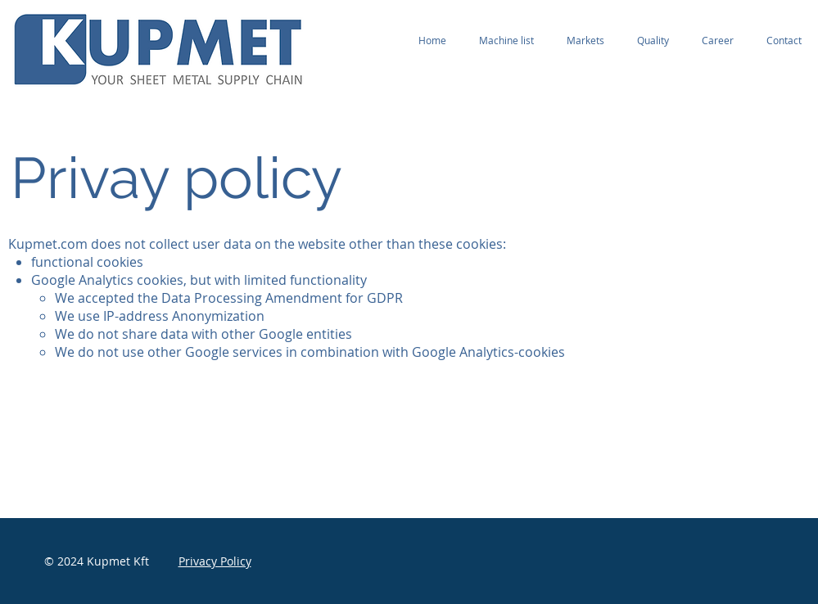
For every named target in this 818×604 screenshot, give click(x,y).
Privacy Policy (215, 561)
